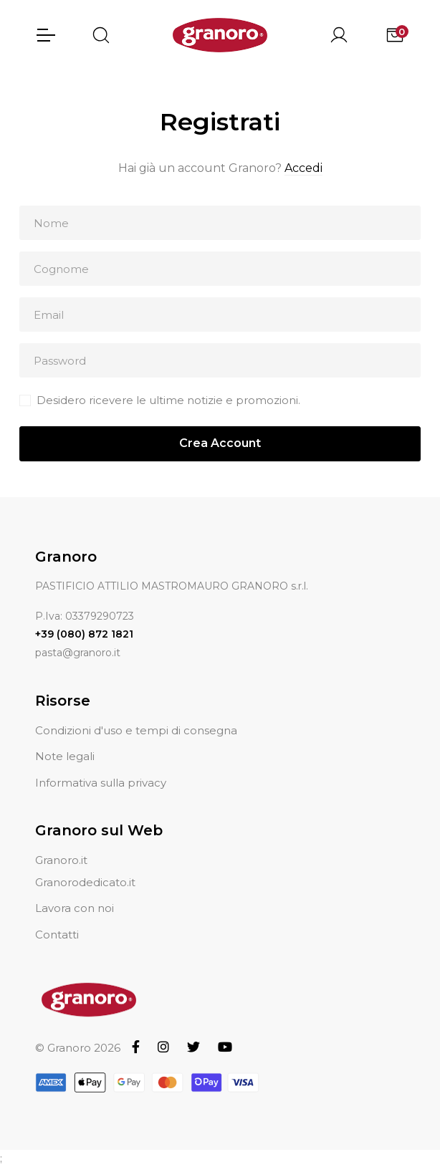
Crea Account (220, 443)
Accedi (303, 168)
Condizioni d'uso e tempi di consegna (136, 730)
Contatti (57, 934)
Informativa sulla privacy (100, 782)
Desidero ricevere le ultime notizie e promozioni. (168, 400)
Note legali (65, 756)
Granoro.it (61, 860)
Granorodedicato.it (85, 882)
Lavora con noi (74, 908)
